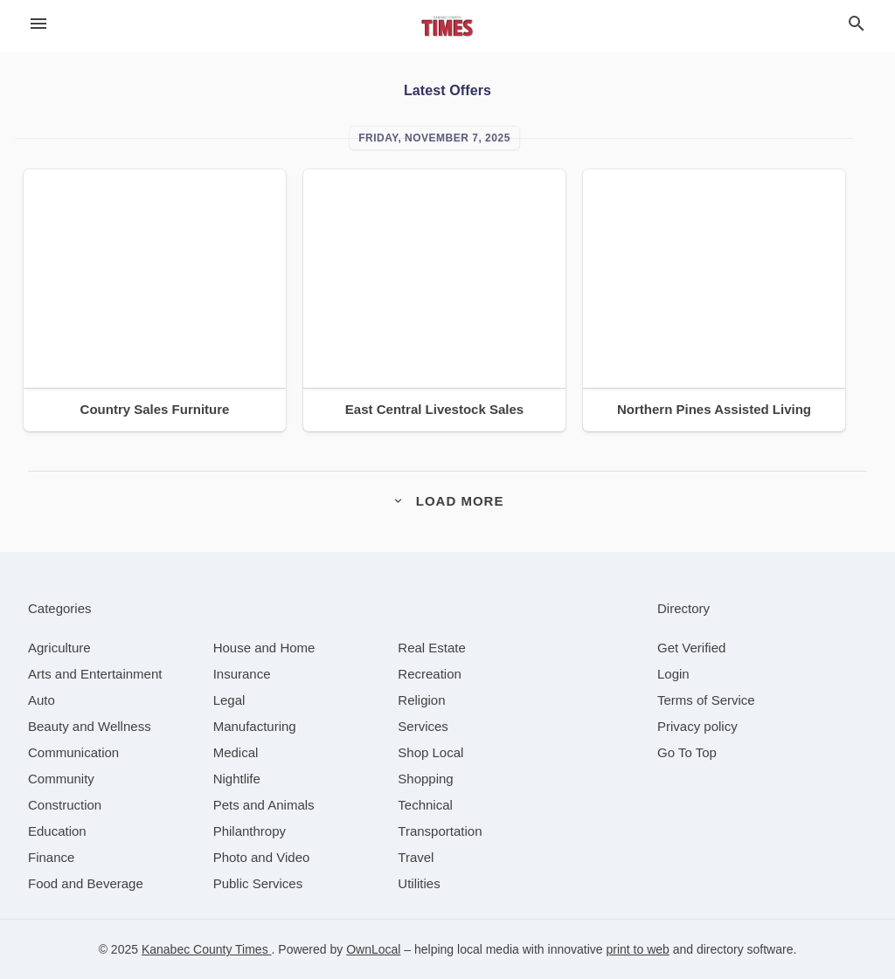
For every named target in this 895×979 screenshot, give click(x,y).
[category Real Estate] (432, 647)
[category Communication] (73, 752)
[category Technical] (425, 804)
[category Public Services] (258, 883)
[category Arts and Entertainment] (95, 673)
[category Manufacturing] (254, 726)
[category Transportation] (440, 831)
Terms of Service (706, 700)
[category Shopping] (425, 778)
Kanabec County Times (207, 949)
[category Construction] (64, 804)
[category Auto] (41, 700)
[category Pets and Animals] (264, 804)
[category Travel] (416, 857)
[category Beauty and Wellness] (89, 726)
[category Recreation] (429, 673)
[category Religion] (421, 700)
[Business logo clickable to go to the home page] (447, 26)
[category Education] (57, 831)
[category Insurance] (242, 673)
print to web (637, 949)
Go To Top (687, 752)
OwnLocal (373, 949)
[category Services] (423, 726)
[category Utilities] (419, 883)
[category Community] (61, 778)
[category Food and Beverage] (85, 883)
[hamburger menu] (38, 24)
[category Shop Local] (430, 752)
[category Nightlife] (236, 778)
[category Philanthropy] (249, 831)
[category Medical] (236, 752)
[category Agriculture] (59, 647)
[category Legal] (229, 700)
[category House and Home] (264, 647)
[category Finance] (51, 857)
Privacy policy (697, 726)
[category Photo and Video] (261, 857)
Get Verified (691, 647)
